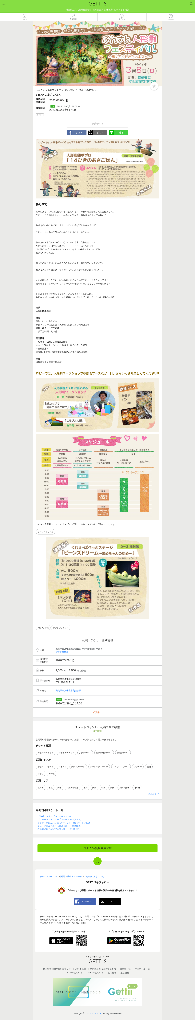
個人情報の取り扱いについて (57, 969)
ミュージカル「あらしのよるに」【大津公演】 (59, 826)
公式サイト (97, 123)
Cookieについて (75, 972)
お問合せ (112, 972)
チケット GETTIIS (93, 1013)
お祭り (41, 773)
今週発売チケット (45, 753)
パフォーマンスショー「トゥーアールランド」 (59, 819)
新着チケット (123, 753)
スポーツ (62, 767)
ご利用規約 (80, 969)
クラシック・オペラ (99, 767)
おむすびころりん (61, 628)
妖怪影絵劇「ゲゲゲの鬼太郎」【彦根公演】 (58, 829)
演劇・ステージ (78, 767)
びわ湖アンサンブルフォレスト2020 (54, 816)
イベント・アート (121, 767)
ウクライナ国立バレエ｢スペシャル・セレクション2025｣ (64, 823)
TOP (97, 862)
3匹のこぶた (43, 628)
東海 (85, 787)
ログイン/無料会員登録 (97, 848)
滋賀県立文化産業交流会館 (68, 690)
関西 (94, 787)
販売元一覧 (125, 969)
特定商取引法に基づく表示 (103, 969)
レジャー (138, 767)
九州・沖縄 (124, 787)
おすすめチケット (66, 753)
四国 (112, 787)
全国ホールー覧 (142, 969)
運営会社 (125, 972)
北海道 (41, 787)
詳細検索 (152, 794)
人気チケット (85, 753)
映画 (149, 767)
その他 (52, 773)
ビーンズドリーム (45, 532)
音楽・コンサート (45, 767)
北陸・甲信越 (72, 787)
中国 (103, 787)
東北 (51, 787)
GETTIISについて (95, 972)
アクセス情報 (62, 652)
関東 (59, 787)
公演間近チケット (104, 753)
